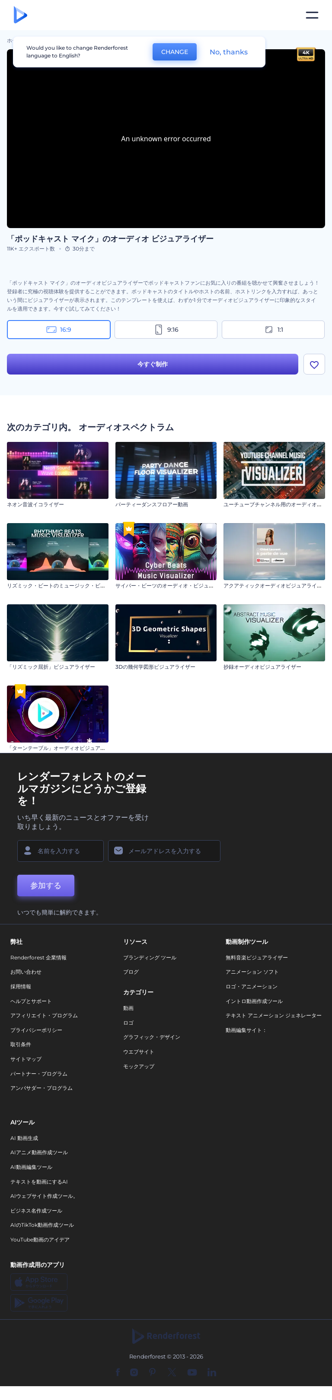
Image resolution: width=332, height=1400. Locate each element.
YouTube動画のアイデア (40, 1239)
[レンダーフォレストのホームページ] (20, 15)
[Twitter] (172, 1373)
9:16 (166, 329)
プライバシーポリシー (36, 1030)
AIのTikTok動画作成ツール (42, 1225)
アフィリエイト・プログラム (44, 1015)
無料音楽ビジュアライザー (257, 957)
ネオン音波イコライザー (35, 504)
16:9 (58, 329)
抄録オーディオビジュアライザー (262, 666)
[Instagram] (134, 1373)
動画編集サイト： (246, 1030)
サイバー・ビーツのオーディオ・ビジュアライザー (175, 585)
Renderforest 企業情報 (38, 957)
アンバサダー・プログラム (41, 1088)
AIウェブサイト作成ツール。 (44, 1196)
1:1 (273, 329)
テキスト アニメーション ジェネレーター (274, 1015)
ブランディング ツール (149, 957)
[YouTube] (192, 1373)
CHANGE (174, 52)
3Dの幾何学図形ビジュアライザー (155, 666)
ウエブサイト (138, 1051)
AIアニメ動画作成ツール (39, 1152)
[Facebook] (118, 1373)
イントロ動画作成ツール (254, 1001)
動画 (128, 1008)
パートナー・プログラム (38, 1073)
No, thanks (229, 52)
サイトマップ (26, 1059)
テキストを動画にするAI (39, 1181)
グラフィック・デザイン (151, 1037)
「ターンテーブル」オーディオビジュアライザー (64, 748)
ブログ (131, 972)
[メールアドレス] (164, 851)
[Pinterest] (152, 1373)
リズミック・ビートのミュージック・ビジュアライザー (72, 585)
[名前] (60, 851)
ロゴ (128, 1022)
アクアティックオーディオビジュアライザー (275, 585)
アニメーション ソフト (252, 972)
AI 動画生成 (24, 1138)
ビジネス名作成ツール (36, 1210)
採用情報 (20, 986)
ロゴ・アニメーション (252, 986)
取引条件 (20, 1044)
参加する (45, 885)
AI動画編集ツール (31, 1167)
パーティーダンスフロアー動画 (151, 504)
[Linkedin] (212, 1373)
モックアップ (138, 1066)
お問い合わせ (26, 972)
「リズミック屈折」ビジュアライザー (51, 666)
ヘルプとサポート (31, 1001)
